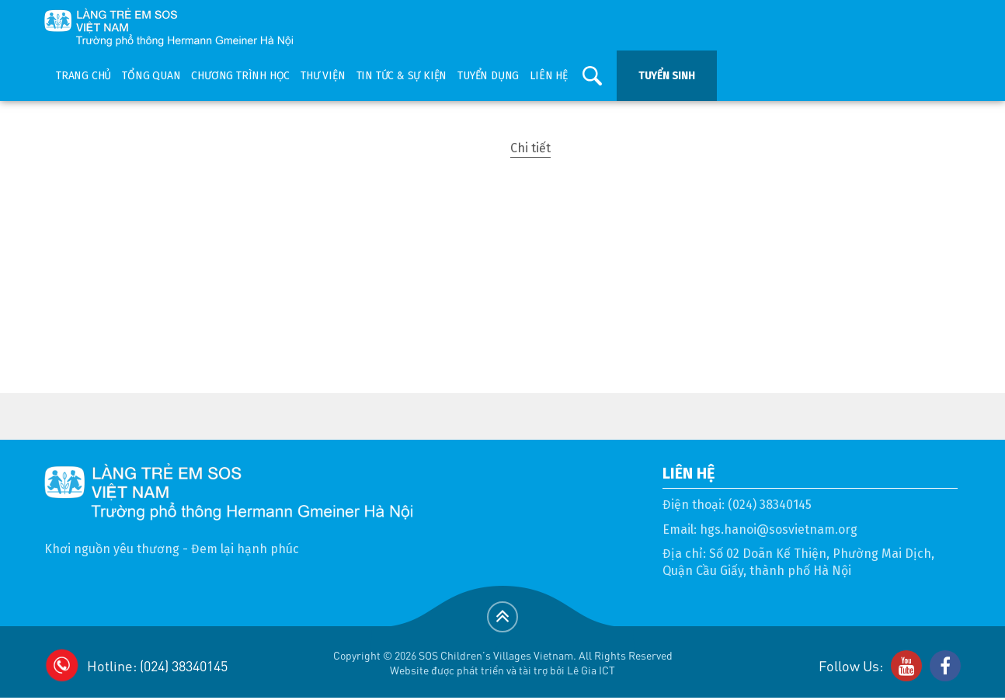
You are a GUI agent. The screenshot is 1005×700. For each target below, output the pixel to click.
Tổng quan (151, 75)
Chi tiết (530, 148)
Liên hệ (549, 75)
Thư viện (323, 75)
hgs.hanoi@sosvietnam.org (778, 529)
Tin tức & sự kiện (401, 75)
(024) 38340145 (770, 504)
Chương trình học (240, 75)
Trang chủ (83, 75)
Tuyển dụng (488, 75)
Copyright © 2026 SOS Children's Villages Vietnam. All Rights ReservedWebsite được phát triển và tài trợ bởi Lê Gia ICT (503, 662)
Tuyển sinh (666, 75)
